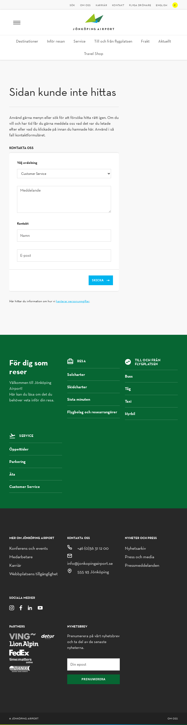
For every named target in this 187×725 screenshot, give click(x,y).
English (161, 5)
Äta (35, 474)
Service (79, 41)
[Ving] (22, 635)
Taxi (151, 401)
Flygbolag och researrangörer (93, 413)
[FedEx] (19, 652)
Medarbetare (21, 556)
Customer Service (35, 486)
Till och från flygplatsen (113, 41)
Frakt (145, 41)
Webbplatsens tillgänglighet (33, 573)
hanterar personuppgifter (72, 301)
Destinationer (27, 41)
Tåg (151, 388)
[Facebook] (20, 607)
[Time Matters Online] (21, 660)
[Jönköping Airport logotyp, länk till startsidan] (93, 28)
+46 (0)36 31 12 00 (93, 548)
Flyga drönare (140, 5)
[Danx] (19, 668)
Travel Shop (93, 53)
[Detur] (48, 635)
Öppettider (35, 449)
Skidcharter (93, 386)
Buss (151, 376)
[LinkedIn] (30, 607)
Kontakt (118, 5)
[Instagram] (11, 607)
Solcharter (93, 374)
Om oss (85, 5)
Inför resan (56, 41)
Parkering (35, 461)
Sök (72, 5)
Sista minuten (93, 399)
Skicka (101, 280)
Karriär (101, 5)
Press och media (139, 556)
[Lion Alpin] (23, 644)
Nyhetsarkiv (135, 548)
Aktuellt (164, 41)
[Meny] (16, 22)
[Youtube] (40, 607)
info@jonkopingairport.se (90, 563)
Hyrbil (151, 413)
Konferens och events (28, 548)
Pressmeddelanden (142, 565)
